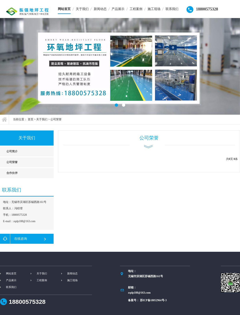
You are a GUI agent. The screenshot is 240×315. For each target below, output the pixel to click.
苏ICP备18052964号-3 (153, 300)
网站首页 (64, 9)
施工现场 (154, 9)
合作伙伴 (12, 173)
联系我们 (172, 9)
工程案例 (136, 9)
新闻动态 (100, 9)
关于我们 (82, 9)
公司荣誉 (56, 119)
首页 (30, 119)
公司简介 (12, 151)
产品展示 (118, 9)
